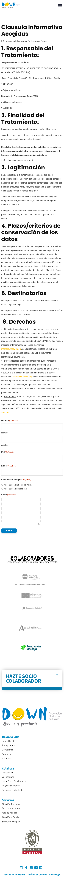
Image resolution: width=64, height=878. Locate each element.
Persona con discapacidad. (15, 489)
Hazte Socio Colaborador (14, 781)
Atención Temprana (11, 804)
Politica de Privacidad (14, 874)
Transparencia (8, 745)
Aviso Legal (54, 874)
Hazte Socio (7, 758)
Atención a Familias (11, 817)
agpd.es (5, 412)
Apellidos (5, 445)
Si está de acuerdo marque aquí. (18, 160)
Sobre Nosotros (9, 740)
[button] (32, 680)
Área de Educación (11, 808)
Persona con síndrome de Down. (18, 485)
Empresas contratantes (13, 789)
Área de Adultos (9, 812)
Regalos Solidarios (11, 785)
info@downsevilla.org (11, 349)
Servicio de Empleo (11, 821)
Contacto (6, 753)
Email (8, 466)
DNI (7, 452)
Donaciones (7, 749)
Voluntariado (8, 776)
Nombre (4, 433)
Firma (8, 494)
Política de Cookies (37, 874)
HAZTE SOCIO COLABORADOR (23, 678)
